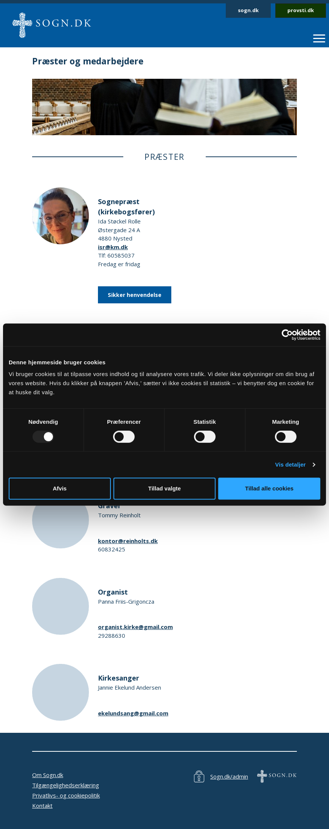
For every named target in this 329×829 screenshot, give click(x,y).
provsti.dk (300, 10)
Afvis (60, 488)
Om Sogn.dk (47, 775)
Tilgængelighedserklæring (65, 785)
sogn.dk (248, 10)
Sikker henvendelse (134, 294)
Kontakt (42, 805)
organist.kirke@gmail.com (135, 627)
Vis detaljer (290, 464)
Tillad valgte (164, 488)
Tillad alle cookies (269, 488)
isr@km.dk (113, 247)
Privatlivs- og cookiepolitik (66, 795)
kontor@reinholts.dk (128, 541)
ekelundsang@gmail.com (133, 713)
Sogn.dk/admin (229, 776)
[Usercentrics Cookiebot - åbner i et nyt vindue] (287, 334)
